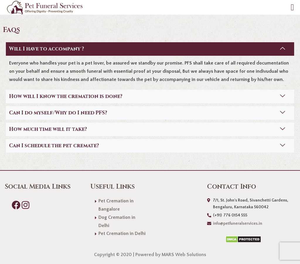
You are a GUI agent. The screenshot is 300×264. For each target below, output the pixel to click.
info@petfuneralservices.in (237, 223)
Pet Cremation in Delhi (122, 233)
